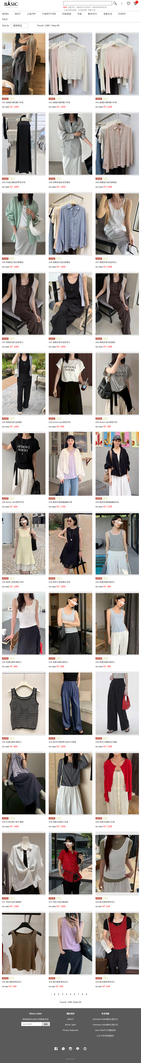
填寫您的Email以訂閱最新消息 (36, 1019)
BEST (18, 14)
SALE (5, 19)
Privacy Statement (70, 1030)
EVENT (122, 14)
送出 (46, 1024)
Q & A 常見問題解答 (105, 1036)
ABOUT (70, 1019)
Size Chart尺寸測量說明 (105, 1030)
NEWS (5, 14)
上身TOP (31, 14)
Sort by (5, 25)
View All (55, 25)
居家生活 (107, 14)
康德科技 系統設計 (70, 1059)
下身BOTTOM (49, 14)
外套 (80, 14)
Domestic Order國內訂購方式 (105, 1019)
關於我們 (70, 1014)
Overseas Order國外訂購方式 (105, 1025)
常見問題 (105, 1014)
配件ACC (92, 14)
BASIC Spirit (70, 1025)
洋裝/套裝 (66, 14)
